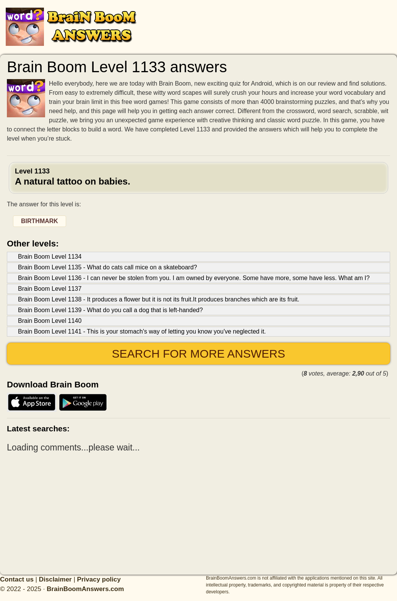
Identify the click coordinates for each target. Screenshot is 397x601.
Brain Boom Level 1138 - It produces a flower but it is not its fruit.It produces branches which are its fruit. (158, 299)
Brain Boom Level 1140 (49, 321)
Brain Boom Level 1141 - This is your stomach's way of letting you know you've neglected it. (142, 331)
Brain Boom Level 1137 (49, 288)
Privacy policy (99, 579)
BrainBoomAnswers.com (85, 589)
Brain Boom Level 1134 (49, 256)
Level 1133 (198, 176)
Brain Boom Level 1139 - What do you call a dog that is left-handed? (110, 310)
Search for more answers (198, 353)
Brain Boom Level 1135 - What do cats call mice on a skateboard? (107, 267)
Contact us (17, 579)
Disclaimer (55, 579)
